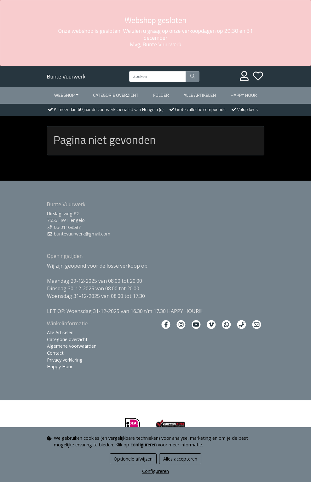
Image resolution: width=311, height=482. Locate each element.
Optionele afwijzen (133, 459)
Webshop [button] (64, 95)
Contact (55, 353)
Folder (161, 95)
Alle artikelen (200, 95)
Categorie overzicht (115, 95)
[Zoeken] (157, 76)
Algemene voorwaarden (71, 346)
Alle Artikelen (60, 332)
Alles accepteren (180, 459)
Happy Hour (244, 95)
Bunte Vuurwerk (66, 76)
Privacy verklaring (65, 360)
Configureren (155, 471)
